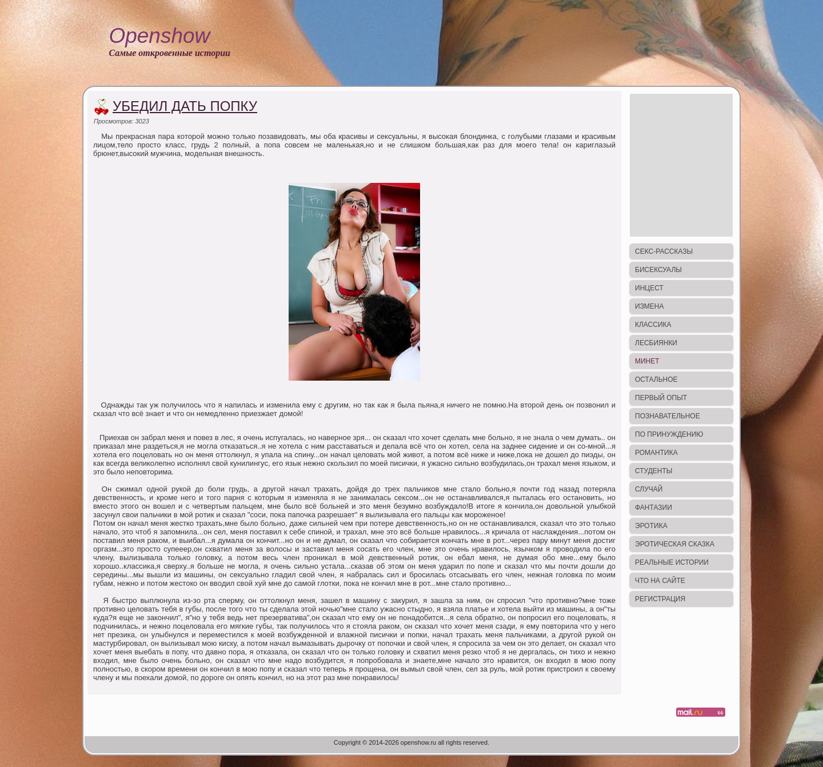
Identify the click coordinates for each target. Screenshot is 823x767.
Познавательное (667, 416)
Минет (647, 361)
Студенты (653, 471)
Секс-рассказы (664, 251)
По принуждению (669, 434)
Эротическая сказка (674, 544)
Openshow (159, 35)
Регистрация (660, 599)
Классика (653, 325)
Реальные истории (672, 562)
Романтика (656, 453)
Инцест (649, 288)
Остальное (656, 379)
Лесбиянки (656, 343)
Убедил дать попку (185, 106)
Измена (649, 306)
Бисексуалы (658, 270)
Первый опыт (661, 398)
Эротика (651, 526)
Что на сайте (660, 581)
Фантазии (653, 508)
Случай (648, 489)
